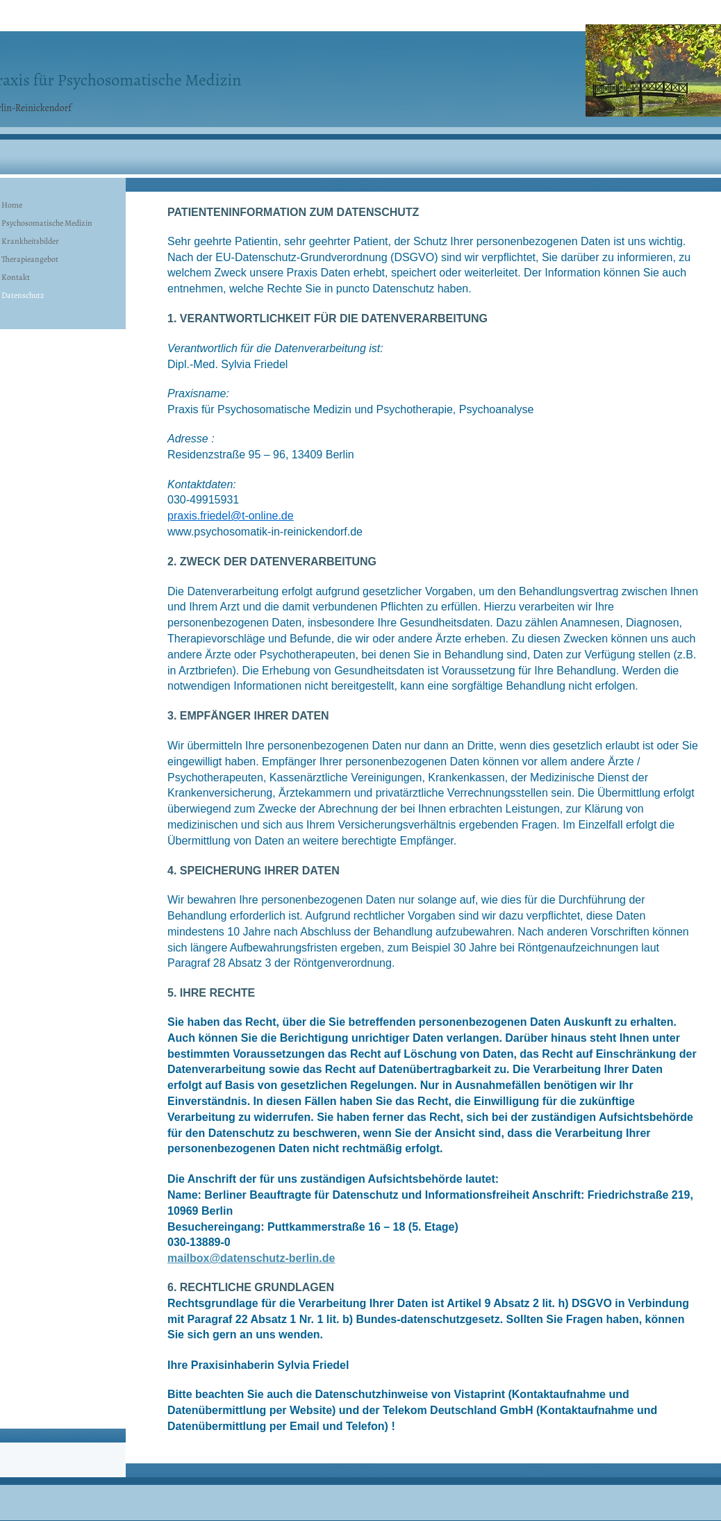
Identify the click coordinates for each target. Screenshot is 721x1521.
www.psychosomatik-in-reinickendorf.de (265, 532)
